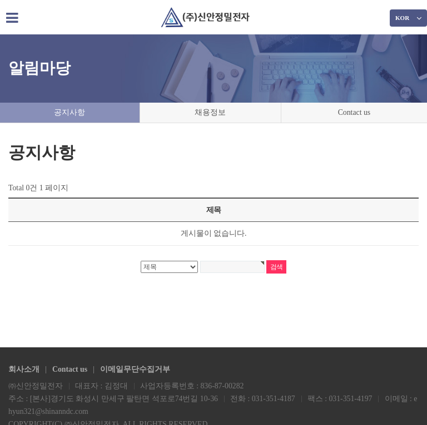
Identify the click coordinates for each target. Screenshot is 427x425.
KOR (408, 17)
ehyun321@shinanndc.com (50, 411)
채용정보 (209, 112)
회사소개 (23, 368)
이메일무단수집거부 (136, 368)
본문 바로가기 (0, 0)
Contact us (353, 112)
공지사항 (69, 112)
